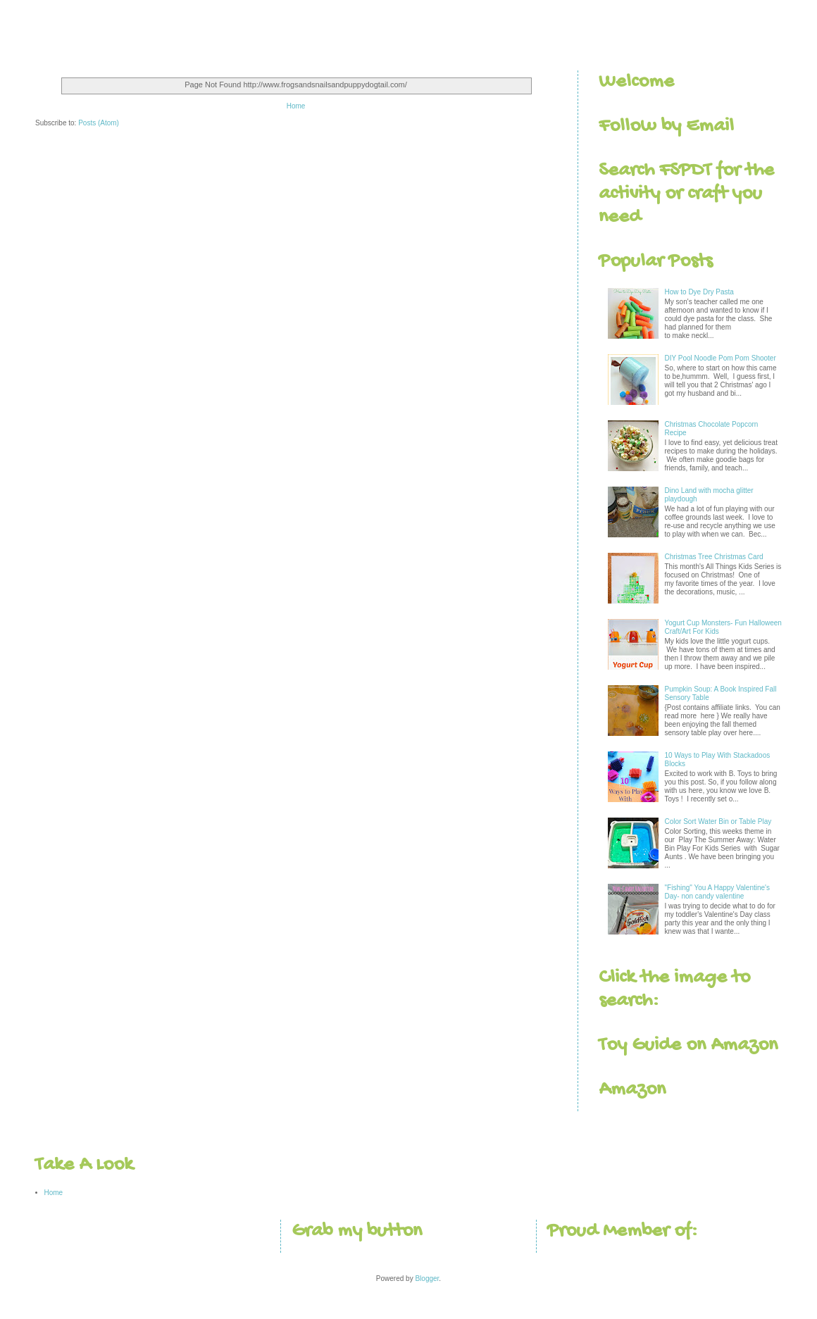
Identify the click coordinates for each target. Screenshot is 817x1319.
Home (296, 106)
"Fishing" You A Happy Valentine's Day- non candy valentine (717, 892)
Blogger (427, 1278)
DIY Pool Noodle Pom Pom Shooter (720, 358)
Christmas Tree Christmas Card (714, 557)
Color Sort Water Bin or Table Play (718, 821)
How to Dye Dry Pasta (699, 292)
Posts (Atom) (98, 123)
